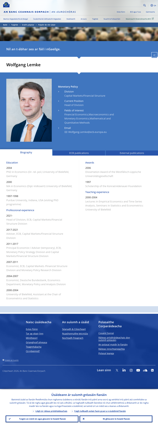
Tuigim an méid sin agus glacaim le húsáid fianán (42, 418)
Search (144, 5)
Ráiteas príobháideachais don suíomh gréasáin (114, 339)
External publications (132, 153)
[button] (148, 5)
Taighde (95, 19)
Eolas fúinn (121, 12)
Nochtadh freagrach (72, 337)
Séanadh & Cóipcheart (74, 329)
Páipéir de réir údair (46, 25)
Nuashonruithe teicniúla (75, 333)
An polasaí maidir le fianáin (113, 344)
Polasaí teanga (106, 353)
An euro (84, 19)
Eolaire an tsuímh (12, 360)
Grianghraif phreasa (36, 342)
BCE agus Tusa (135, 12)
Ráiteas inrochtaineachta (111, 348)
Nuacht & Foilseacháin (112, 19)
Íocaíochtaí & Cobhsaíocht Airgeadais (47, 19)
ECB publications (79, 153)
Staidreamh (71, 19)
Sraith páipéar (28, 25)
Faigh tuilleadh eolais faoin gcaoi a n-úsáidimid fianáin (100, 410)
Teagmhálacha (33, 346)
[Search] (129, 5)
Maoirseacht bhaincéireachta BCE (140, 19)
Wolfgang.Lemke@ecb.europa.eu (87, 132)
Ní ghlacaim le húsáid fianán (115, 418)
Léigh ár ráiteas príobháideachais (51, 410)
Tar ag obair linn (34, 333)
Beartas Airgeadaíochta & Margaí (15, 19)
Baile (5, 25)
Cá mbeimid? (33, 351)
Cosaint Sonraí (106, 333)
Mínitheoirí (31, 337)
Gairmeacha (150, 12)
